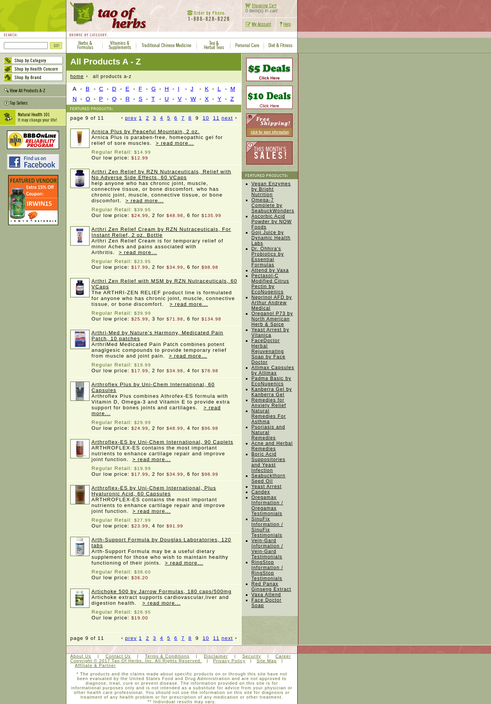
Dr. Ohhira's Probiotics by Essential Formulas (267, 257)
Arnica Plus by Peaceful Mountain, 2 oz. (145, 131)
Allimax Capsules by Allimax (272, 370)
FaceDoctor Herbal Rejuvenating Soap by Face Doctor (268, 351)
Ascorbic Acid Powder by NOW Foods (271, 222)
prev (129, 118)
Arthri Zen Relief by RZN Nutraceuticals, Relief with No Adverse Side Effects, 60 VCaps (161, 174)
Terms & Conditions (167, 656)
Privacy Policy (229, 660)
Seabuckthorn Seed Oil (268, 478)
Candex (260, 492)
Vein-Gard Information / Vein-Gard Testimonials (267, 549)
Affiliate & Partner (95, 665)
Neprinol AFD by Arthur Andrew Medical (271, 303)
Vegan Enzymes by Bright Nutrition (271, 189)
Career (283, 656)
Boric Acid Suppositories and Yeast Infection (268, 462)
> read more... (175, 143)
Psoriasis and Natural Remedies (268, 432)
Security (251, 656)
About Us (80, 656)
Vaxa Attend (266, 594)
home (77, 76)
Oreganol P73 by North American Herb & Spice (272, 319)
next (229, 118)
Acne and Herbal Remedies (272, 446)
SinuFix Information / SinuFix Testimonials (267, 527)
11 (216, 118)
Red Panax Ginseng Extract (271, 586)
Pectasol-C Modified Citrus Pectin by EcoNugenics (270, 284)
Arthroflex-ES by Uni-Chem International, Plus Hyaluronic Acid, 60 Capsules (153, 491)
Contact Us (117, 656)
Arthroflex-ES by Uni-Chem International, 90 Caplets (162, 442)
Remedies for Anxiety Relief (268, 402)
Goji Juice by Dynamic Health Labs (271, 238)
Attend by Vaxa (270, 270)
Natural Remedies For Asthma (268, 416)
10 (206, 118)
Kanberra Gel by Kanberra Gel (271, 392)
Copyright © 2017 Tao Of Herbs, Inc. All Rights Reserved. (136, 660)
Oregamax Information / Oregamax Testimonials (267, 505)
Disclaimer (216, 656)
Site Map (267, 660)
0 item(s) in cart (260, 8)
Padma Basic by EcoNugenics (271, 381)
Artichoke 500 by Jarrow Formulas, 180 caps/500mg (161, 591)
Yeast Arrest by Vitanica (270, 332)
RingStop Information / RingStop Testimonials (267, 570)
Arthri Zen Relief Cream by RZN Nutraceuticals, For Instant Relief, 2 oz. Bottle (161, 232)
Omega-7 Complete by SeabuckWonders (272, 205)
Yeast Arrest (266, 486)
